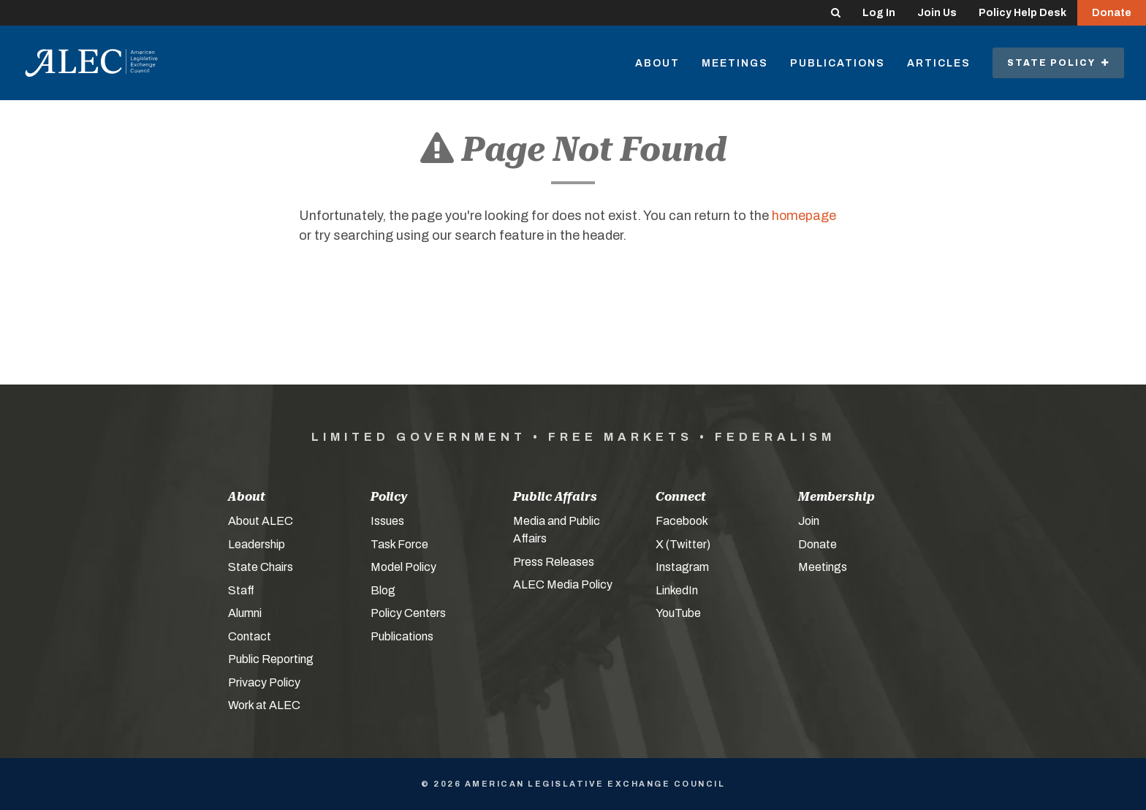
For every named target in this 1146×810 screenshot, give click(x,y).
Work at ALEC (264, 705)
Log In (878, 12)
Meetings (735, 63)
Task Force (399, 544)
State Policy (1058, 63)
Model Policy (403, 567)
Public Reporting (271, 659)
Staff (241, 590)
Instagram (682, 567)
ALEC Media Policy (562, 584)
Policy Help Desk (1022, 12)
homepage (804, 215)
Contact (249, 636)
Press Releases (553, 562)
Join (808, 521)
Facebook (682, 521)
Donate (1111, 12)
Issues (387, 521)
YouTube (678, 613)
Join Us (937, 12)
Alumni (245, 613)
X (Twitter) (683, 544)
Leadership (256, 544)
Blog (383, 590)
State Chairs (260, 567)
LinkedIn (677, 590)
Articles (939, 63)
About (657, 63)
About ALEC (260, 521)
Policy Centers (408, 613)
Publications (837, 63)
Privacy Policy (264, 682)
